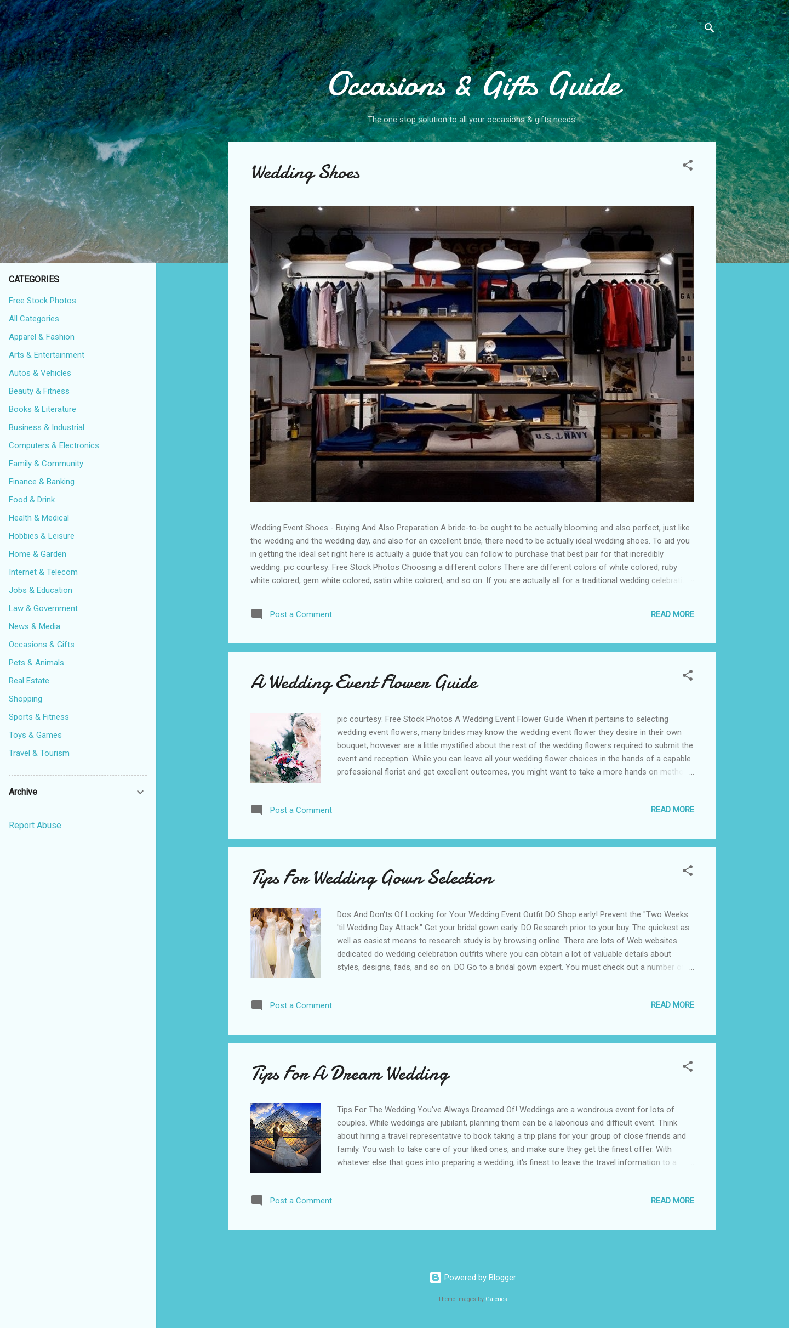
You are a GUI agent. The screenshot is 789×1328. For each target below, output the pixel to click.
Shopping (25, 699)
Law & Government (43, 608)
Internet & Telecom (43, 572)
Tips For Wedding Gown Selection (371, 877)
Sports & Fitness (39, 717)
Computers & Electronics (54, 445)
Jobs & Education (40, 590)
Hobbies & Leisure (42, 536)
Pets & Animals (36, 663)
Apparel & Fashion (42, 337)
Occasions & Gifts (42, 644)
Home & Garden (37, 554)
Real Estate (29, 681)
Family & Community (46, 463)
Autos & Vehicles (40, 373)
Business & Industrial (46, 427)
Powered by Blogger (472, 1277)
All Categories (34, 319)
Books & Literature (42, 409)
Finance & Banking (42, 482)
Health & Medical (39, 518)
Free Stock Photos (42, 301)
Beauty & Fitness (39, 391)
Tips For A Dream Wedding (349, 1073)
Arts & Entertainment (46, 355)
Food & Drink (32, 500)
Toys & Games (35, 735)
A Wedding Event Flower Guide (363, 682)
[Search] (709, 30)
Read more (672, 614)
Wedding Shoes (304, 172)
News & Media (34, 626)
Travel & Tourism (39, 753)
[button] (687, 167)
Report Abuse (35, 825)
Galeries (496, 1299)
